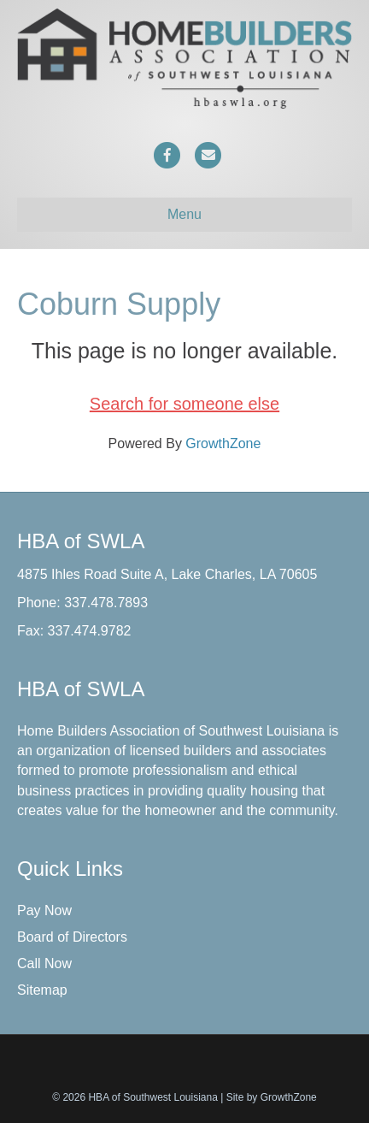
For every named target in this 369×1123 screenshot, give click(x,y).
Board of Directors (72, 937)
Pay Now (44, 910)
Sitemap (42, 990)
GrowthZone (223, 443)
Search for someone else (184, 403)
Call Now (44, 963)
